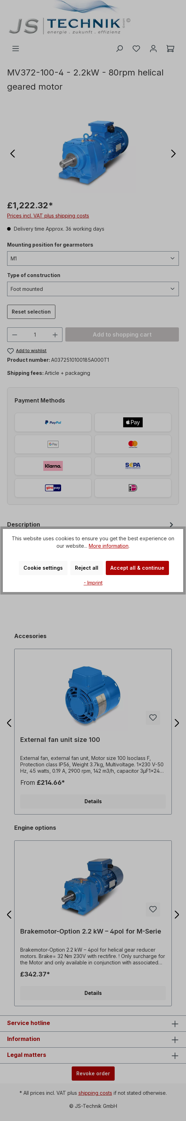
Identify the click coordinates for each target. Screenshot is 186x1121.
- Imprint (93, 583)
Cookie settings (43, 568)
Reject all (86, 568)
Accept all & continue (137, 568)
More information (108, 546)
